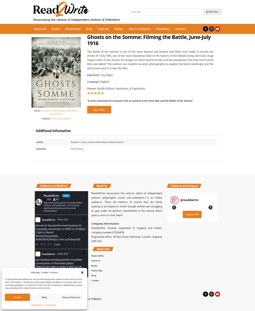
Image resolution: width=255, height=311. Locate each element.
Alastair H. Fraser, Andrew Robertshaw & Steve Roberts (97, 142)
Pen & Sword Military (61, 118)
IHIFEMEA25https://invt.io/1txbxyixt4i (59, 240)
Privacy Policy (50, 305)
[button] (82, 272)
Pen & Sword (77, 148)
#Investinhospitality (47, 236)
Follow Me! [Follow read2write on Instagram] (192, 253)
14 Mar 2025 (63, 254)
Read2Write (48, 219)
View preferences (71, 297)
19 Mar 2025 (63, 219)
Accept (17, 297)
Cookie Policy (37, 305)
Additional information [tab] (53, 130)
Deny (44, 297)
